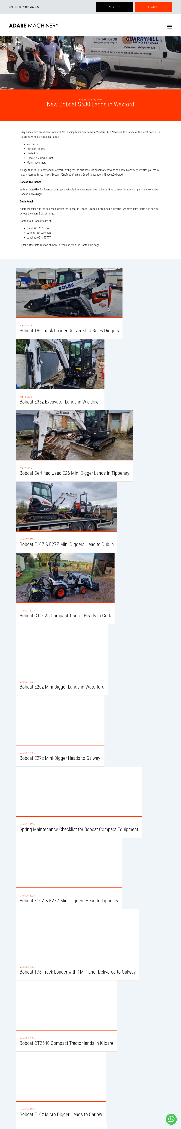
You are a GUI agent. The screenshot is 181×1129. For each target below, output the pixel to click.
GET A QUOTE (153, 7)
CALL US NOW (24, 7)
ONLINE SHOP (114, 7)
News (99, 99)
